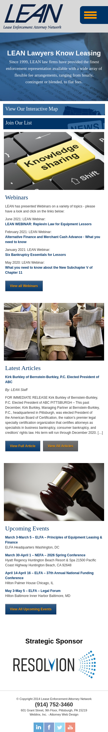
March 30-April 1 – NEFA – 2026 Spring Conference (45, 555)
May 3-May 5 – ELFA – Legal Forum (33, 591)
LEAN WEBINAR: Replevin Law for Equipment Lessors (48, 224)
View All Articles (60, 446)
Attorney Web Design (64, 714)
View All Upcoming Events (31, 609)
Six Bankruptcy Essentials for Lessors (35, 255)
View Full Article (23, 446)
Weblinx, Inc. (38, 714)
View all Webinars (24, 286)
